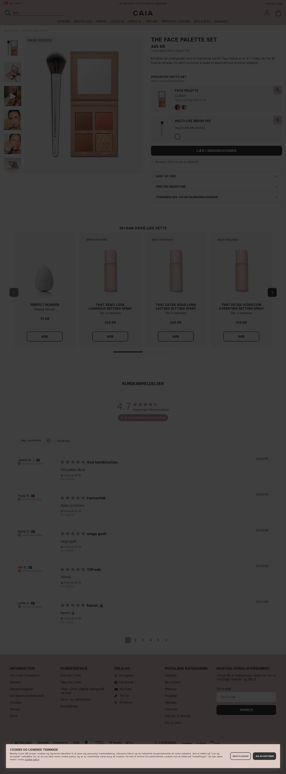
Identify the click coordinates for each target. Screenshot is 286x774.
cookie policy (32, 759)
